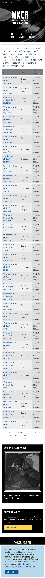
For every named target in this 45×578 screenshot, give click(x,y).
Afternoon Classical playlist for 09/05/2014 (10, 149)
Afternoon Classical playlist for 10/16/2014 (10, 326)
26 (25, 435)
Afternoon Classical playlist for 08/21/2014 (10, 208)
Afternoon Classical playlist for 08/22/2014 (10, 110)
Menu (12, 37)
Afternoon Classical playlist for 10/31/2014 (10, 375)
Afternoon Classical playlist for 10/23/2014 (10, 346)
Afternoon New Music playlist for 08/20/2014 (9, 100)
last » (23, 438)
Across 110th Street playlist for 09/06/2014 (10, 169)
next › (38, 435)
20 (34, 432)
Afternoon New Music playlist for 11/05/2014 (9, 385)
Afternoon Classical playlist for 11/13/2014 (10, 424)
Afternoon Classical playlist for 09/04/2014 (10, 139)
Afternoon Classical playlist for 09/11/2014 (10, 179)
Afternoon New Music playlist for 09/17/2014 (9, 228)
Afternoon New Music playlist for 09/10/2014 (9, 218)
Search (22, 37)
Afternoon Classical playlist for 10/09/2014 (10, 306)
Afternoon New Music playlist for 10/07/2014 (9, 287)
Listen (32, 37)
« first (9, 432)
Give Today (12, 527)
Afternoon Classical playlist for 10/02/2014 (10, 277)
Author (23, 72)
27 (29, 435)
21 (39, 432)
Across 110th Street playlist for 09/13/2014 (10, 198)
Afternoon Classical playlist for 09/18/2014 (10, 237)
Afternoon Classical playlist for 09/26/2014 (10, 267)
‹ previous (19, 432)
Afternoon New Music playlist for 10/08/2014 (9, 296)
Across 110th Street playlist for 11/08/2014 (10, 404)
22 (6, 435)
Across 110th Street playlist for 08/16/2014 (10, 90)
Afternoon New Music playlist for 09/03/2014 (9, 129)
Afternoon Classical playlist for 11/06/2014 (10, 395)
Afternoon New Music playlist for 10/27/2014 (9, 355)
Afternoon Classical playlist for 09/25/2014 (10, 257)
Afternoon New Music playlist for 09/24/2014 (9, 247)
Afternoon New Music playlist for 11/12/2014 (9, 414)
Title (4, 72)
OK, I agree (12, 572)
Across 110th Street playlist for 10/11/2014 (10, 316)
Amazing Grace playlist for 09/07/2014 (8, 159)
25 (20, 435)
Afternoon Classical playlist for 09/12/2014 (10, 188)
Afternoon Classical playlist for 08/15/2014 (10, 80)
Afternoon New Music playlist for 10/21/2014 (9, 336)
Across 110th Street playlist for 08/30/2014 (10, 120)
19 (30, 432)
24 (16, 435)
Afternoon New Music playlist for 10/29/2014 (9, 365)
